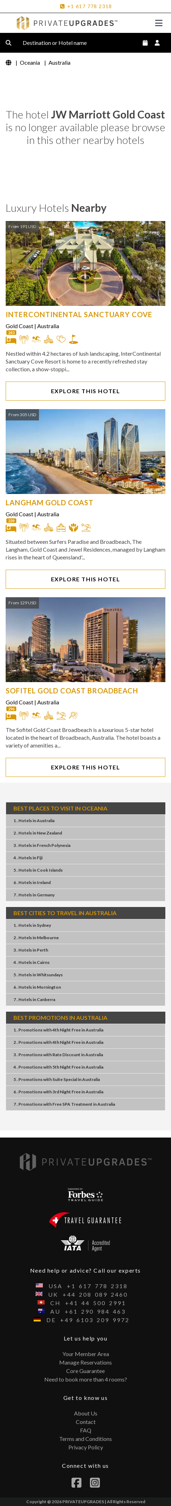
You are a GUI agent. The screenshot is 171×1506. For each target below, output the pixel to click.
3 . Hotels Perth (30, 950)
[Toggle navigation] (159, 23)
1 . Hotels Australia (34, 820)
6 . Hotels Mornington (37, 987)
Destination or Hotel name (60, 43)
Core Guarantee (85, 1370)
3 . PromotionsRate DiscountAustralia (58, 1054)
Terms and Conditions (85, 1438)
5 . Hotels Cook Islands (38, 870)
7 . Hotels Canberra (34, 999)
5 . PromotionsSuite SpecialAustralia (56, 1079)
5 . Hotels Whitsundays (38, 974)
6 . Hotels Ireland (32, 882)
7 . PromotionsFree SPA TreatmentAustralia (64, 1104)
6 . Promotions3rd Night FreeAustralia (58, 1091)
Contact (86, 1421)
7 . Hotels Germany (34, 894)
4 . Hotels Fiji (27, 857)
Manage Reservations (85, 1362)
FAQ (85, 1430)
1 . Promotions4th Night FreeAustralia (58, 1030)
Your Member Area (85, 1353)
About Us (85, 1413)
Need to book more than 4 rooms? (85, 1379)
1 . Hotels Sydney (32, 925)
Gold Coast (19, 325)
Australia (48, 325)
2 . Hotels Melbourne (36, 937)
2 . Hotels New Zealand (37, 833)
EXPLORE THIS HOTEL (85, 391)
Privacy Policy (85, 1447)
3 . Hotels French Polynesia (41, 845)
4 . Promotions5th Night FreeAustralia (58, 1067)
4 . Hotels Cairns (31, 962)
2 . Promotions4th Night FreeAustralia (58, 1042)
